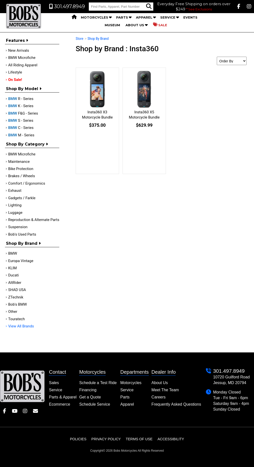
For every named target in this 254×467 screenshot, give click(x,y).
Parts (122, 17)
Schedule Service (94, 404)
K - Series (20, 106)
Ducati (13, 275)
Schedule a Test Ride (98, 383)
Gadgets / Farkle (21, 198)
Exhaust (14, 190)
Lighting (15, 205)
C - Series (20, 127)
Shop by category (27, 144)
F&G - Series (23, 113)
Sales (54, 383)
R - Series (20, 99)
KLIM (12, 268)
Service (167, 17)
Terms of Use (139, 439)
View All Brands (21, 326)
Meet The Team (165, 390)
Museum (112, 25)
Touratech (16, 319)
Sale (160, 25)
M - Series (21, 135)
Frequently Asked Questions (176, 404)
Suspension (18, 227)
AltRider (14, 282)
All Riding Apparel (22, 65)
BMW (12, 253)
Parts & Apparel (62, 397)
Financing (87, 390)
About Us (135, 25)
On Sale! (15, 79)
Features (17, 40)
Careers (159, 397)
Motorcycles (94, 17)
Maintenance (19, 161)
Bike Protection (20, 169)
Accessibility (171, 439)
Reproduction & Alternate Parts (33, 220)
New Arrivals (18, 50)
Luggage (15, 212)
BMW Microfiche (21, 57)
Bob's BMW (17, 304)
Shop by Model (23, 88)
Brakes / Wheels (21, 176)
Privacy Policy (106, 439)
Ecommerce (59, 404)
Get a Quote (90, 397)
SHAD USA (17, 290)
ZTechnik (15, 297)
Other (12, 311)
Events (190, 17)
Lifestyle (15, 72)
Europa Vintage (20, 261)
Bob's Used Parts (22, 234)
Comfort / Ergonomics (26, 183)
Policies (78, 439)
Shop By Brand (23, 243)
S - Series (20, 120)
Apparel (144, 17)
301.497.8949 (229, 371)
